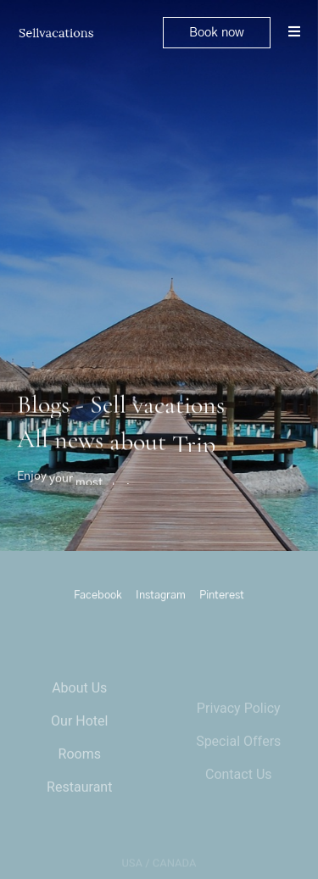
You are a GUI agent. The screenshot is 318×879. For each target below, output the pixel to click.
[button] (217, 32)
